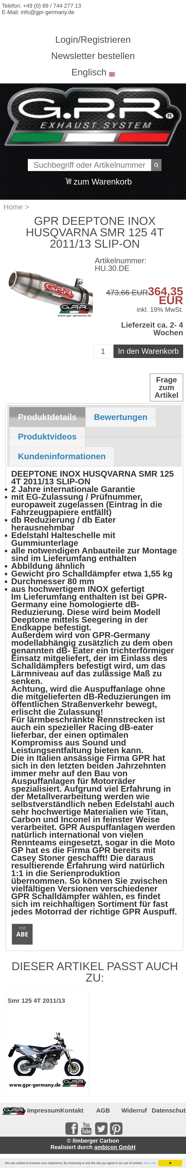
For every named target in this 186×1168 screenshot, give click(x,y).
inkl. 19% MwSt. (160, 309)
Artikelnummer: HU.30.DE (121, 264)
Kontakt (71, 1110)
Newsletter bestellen (93, 55)
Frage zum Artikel (166, 387)
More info (150, 1163)
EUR (139, 292)
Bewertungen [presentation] (120, 417)
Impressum (41, 1110)
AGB (103, 1110)
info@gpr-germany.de (47, 12)
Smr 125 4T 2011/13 (36, 1000)
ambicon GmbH (115, 1147)
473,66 (118, 292)
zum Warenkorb (102, 179)
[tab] (47, 417)
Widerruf (134, 1110)
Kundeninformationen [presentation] (62, 456)
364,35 (165, 291)
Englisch (88, 72)
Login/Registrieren (93, 39)
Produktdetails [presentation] (47, 417)
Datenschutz (166, 1110)
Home (13, 207)
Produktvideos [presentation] (47, 436)
